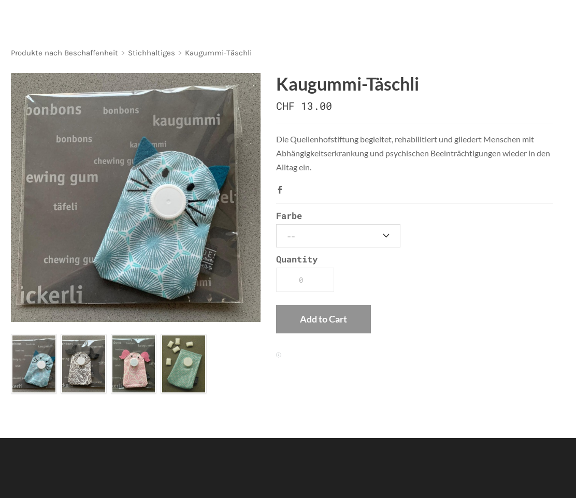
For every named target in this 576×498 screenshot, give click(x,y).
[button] (323, 319)
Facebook (282, 189)
